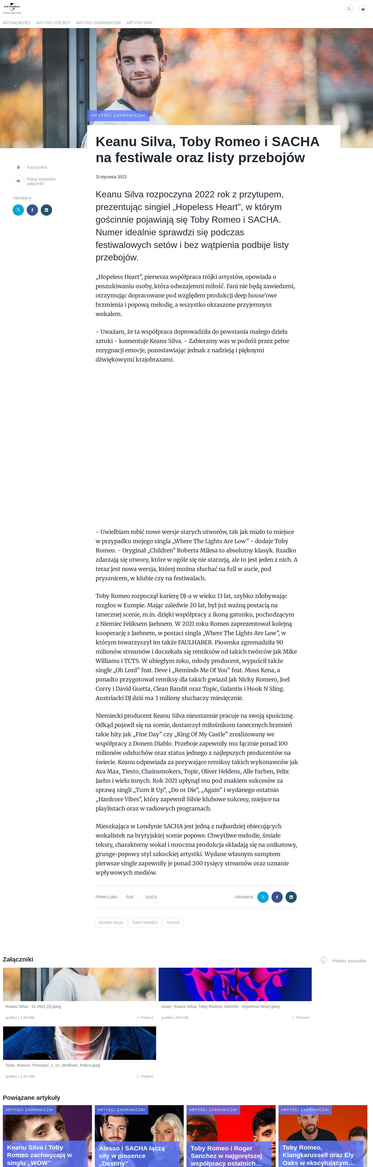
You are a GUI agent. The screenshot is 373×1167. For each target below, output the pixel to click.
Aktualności (17, 23)
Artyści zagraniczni (98, 23)
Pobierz (80, 1017)
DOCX (151, 897)
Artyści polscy (53, 23)
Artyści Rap (139, 23)
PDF (130, 897)
